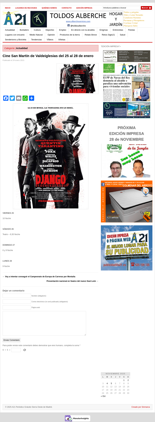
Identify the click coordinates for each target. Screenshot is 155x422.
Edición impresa (84, 8)
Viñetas (61, 39)
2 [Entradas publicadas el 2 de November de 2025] (128, 380)
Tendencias (36, 39)
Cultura (37, 30)
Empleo (62, 30)
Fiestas (131, 30)
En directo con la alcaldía (83, 30)
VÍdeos (50, 39)
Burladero (24, 30)
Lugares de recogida (26, 8)
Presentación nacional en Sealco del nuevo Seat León (72, 281)
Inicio (7, 8)
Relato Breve (91, 35)
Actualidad (10, 30)
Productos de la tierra (70, 35)
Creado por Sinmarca (140, 407)
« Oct (103, 396)
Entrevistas (118, 30)
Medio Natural (36, 35)
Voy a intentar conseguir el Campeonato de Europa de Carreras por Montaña (39, 276)
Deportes (50, 30)
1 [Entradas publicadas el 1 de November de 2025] (124, 380)
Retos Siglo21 (108, 35)
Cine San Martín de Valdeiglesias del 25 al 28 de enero (48, 56)
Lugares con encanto (14, 35)
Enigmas (104, 30)
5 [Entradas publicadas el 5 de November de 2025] (111, 383)
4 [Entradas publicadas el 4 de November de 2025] (107, 383)
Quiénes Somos (49, 8)
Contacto (67, 8)
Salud (122, 35)
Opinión (51, 35)
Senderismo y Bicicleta (15, 39)
